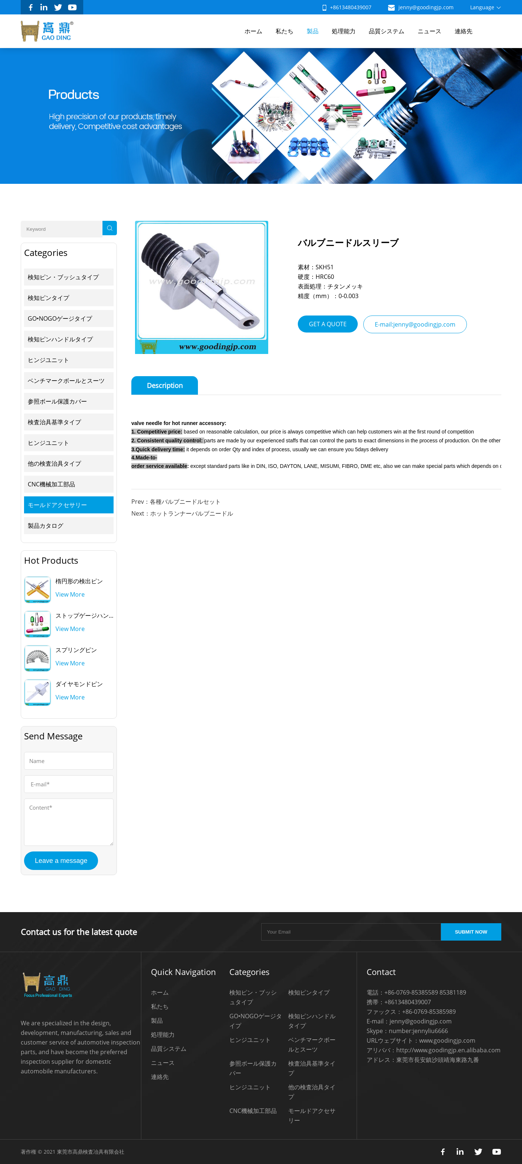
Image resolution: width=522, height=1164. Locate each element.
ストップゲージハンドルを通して (99, 615)
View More (70, 594)
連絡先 (463, 31)
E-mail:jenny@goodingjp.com (415, 324)
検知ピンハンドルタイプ (60, 339)
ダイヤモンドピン (79, 684)
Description (165, 385)
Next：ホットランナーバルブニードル (182, 513)
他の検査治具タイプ (54, 463)
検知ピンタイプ (48, 298)
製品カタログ (45, 526)
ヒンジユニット (48, 360)
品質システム (386, 31)
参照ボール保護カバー (57, 401)
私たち (284, 31)
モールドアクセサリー (57, 505)
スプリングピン (76, 650)
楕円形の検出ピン (79, 581)
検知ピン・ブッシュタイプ (63, 277)
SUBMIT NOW (471, 932)
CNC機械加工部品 (51, 484)
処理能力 (344, 31)
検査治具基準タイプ (54, 422)
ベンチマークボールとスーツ (66, 381)
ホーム (253, 31)
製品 (313, 31)
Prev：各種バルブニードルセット (176, 501)
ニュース (429, 31)
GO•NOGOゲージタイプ (60, 318)
